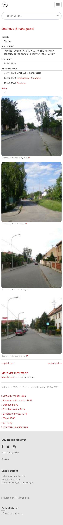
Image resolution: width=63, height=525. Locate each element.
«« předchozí (7, 363)
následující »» (55, 363)
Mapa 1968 (8, 418)
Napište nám (7, 376)
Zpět (15, 387)
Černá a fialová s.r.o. (12, 513)
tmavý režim (13, 452)
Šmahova (21, 83)
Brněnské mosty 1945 (14, 413)
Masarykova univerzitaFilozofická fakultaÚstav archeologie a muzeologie (17, 479)
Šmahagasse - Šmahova (29, 77)
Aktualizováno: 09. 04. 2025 (45, 387)
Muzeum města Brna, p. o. (15, 497)
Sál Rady (6, 422)
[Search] (31, 15)
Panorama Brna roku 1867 (16, 400)
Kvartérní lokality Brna (14, 427)
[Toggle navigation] (58, 4)
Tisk (25, 387)
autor (4, 88)
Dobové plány (9, 404)
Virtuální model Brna (13, 396)
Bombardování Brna (13, 409)
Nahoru (5, 387)
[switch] (3, 453)
